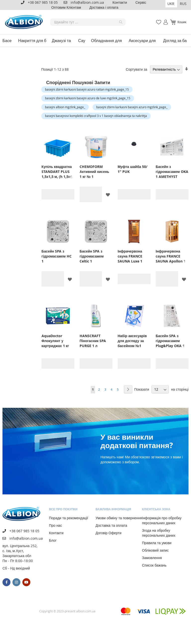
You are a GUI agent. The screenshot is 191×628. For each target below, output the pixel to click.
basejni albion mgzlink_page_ (65, 107)
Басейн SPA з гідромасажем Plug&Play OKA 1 (170, 340)
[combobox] (88, 22)
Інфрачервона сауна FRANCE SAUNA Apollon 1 (171, 256)
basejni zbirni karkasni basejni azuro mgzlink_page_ (131, 107)
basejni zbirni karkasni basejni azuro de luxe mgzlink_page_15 (87, 98)
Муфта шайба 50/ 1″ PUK (132, 169)
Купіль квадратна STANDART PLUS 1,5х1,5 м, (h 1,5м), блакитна (57, 171)
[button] (171, 3)
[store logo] (25, 22)
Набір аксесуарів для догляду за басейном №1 (132, 340)
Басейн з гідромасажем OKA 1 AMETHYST (172, 171)
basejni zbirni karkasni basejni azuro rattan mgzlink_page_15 (87, 89)
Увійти (163, 19)
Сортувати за (136, 69)
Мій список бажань (157, 19)
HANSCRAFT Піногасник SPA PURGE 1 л (93, 340)
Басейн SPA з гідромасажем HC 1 (57, 256)
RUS (183, 3)
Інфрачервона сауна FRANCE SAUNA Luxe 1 (130, 256)
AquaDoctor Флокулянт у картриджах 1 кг (55, 340)
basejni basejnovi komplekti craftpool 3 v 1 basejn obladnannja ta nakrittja (96, 116)
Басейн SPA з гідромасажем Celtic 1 (92, 256)
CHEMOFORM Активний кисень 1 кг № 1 (94, 171)
